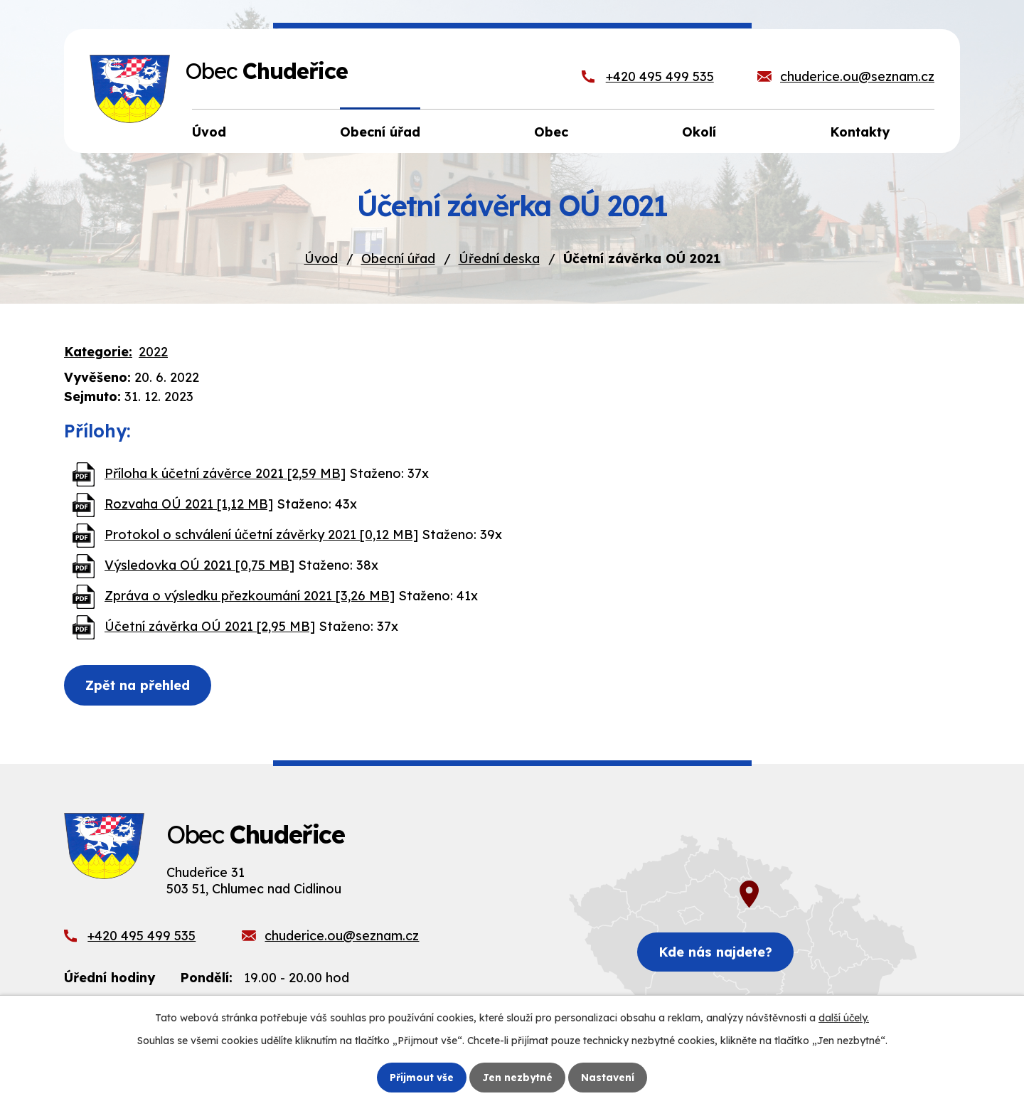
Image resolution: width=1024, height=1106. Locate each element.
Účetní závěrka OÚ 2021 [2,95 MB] (210, 626)
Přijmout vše (422, 1076)
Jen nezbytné (517, 1076)
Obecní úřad (398, 258)
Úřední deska (499, 258)
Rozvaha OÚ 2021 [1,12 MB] (189, 504)
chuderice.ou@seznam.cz (857, 76)
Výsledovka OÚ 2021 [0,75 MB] (199, 565)
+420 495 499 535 (660, 76)
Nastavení (608, 1076)
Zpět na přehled (139, 686)
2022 (153, 352)
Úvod (321, 258)
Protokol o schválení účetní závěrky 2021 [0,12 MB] (261, 534)
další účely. (843, 1017)
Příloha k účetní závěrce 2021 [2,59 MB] (225, 473)
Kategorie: (98, 352)
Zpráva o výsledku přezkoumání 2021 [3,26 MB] (250, 595)
